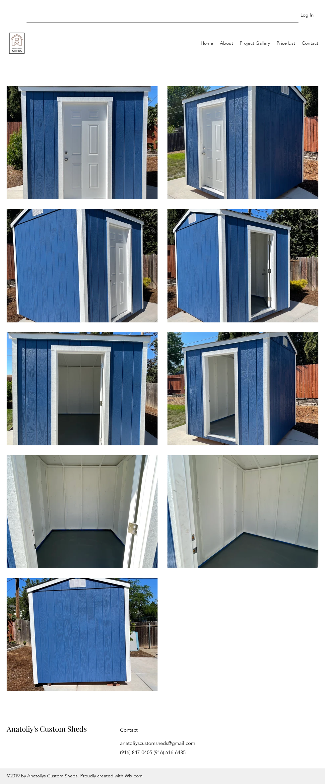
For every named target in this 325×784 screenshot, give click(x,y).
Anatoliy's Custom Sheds (47, 729)
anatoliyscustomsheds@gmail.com (157, 743)
